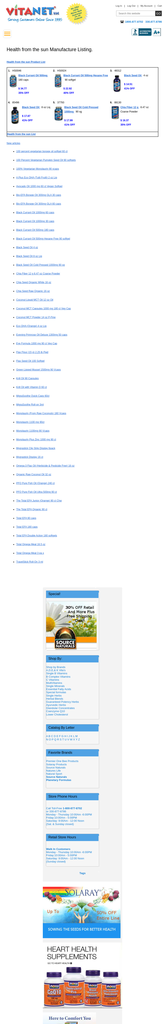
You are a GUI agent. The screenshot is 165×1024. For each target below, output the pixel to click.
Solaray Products (56, 764)
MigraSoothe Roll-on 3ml (30, 404)
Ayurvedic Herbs (56, 705)
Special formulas (56, 692)
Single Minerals (55, 686)
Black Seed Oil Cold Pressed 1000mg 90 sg (40, 264)
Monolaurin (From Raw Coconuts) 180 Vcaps (41, 413)
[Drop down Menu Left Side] (7, 34)
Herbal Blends (54, 698)
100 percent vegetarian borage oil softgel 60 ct (42, 151)
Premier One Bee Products (62, 761)
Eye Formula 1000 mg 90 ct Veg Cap (36, 343)
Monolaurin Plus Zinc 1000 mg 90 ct (36, 439)
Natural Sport (54, 773)
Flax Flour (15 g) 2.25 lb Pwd (32, 352)
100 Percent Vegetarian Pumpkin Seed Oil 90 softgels (46, 160)
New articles (13, 143)
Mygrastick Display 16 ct (29, 457)
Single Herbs (54, 695)
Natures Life (53, 770)
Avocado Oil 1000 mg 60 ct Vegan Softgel (39, 186)
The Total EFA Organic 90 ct (31, 509)
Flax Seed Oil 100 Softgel (30, 360)
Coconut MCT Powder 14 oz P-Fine (35, 317)
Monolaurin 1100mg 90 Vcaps (32, 430)
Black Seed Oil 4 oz (27, 247)
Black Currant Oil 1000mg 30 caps (35, 221)
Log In (119, 6)
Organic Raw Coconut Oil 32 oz (33, 474)
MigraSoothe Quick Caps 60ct (32, 395)
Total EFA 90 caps (26, 518)
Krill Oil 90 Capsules (27, 378)
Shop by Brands (57, 667)
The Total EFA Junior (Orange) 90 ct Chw (39, 500)
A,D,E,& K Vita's (55, 670)
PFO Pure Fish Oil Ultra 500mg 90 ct (36, 491)
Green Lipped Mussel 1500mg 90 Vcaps (38, 369)
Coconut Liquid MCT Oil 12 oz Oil (34, 299)
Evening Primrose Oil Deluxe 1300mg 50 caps (41, 334)
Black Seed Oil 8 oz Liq (29, 256)
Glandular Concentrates (60, 708)
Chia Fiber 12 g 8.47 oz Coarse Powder (38, 273)
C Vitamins (52, 679)
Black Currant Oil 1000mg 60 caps (35, 212)
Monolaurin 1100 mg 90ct (30, 422)
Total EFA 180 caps (27, 526)
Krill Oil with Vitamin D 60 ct (31, 387)
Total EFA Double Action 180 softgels (36, 535)
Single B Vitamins (56, 673)
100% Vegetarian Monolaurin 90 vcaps (37, 168)
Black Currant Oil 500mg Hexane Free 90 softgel (43, 238)
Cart (160, 6)
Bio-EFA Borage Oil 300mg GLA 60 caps (38, 203)
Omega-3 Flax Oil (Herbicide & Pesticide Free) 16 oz (45, 465)
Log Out (131, 6)
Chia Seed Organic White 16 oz (33, 282)
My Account (146, 6)
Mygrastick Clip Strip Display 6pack (35, 448)
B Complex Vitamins (58, 676)
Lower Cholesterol (57, 714)
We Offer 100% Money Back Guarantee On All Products (77, 13)
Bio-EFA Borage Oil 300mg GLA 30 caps (38, 195)
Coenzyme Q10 (55, 711)
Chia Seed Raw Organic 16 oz (33, 291)
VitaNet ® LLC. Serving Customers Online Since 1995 (34, 13)
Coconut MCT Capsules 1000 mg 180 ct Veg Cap (43, 308)
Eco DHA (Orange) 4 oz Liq (31, 326)
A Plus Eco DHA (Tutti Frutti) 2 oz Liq (36, 177)
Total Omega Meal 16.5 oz (30, 544)
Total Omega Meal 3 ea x (30, 553)
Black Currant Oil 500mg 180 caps (35, 230)
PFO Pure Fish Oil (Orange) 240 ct (35, 483)
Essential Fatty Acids (58, 689)
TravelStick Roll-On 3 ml (29, 561)
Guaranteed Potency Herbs (62, 701)
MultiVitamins (54, 682)
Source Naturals (55, 767)
